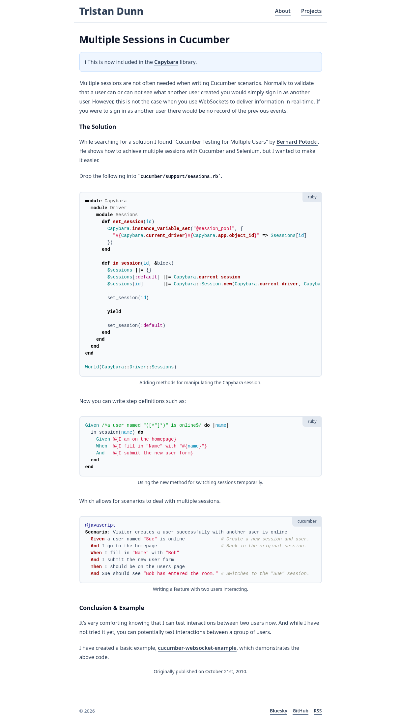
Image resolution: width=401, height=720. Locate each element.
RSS (318, 710)
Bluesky (278, 710)
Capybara (166, 62)
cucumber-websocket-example (197, 647)
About (283, 10)
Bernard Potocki (297, 141)
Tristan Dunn (111, 11)
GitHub (300, 710)
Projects (311, 10)
